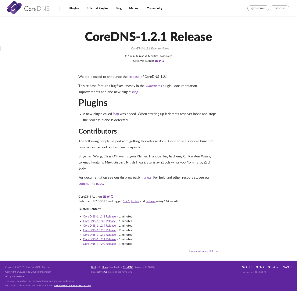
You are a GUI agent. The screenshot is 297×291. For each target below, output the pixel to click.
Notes (135, 201)
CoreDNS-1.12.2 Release (99, 234)
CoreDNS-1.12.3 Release (99, 230)
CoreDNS (128, 267)
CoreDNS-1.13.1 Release (99, 216)
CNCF (286, 267)
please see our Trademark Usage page (72, 285)
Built (93, 267)
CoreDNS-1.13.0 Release (99, 221)
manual (146, 177)
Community (154, 8)
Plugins (74, 8)
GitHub (247, 267)
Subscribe (279, 8)
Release (151, 201)
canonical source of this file (205, 251)
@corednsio (258, 8)
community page (90, 183)
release (134, 77)
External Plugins (97, 8)
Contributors (97, 131)
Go (105, 272)
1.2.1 (126, 201)
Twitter (273, 267)
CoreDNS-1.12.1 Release (99, 239)
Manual (134, 8)
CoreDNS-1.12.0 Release (99, 243)
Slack (260, 267)
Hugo (105, 267)
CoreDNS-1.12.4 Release (99, 225)
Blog (119, 8)
